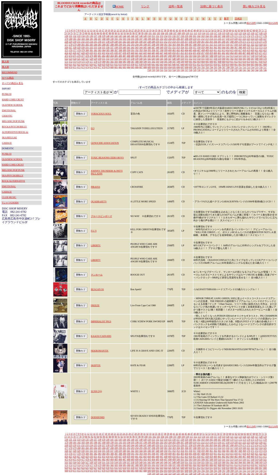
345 (145, 47)
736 (223, 70)
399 (166, 50)
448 (165, 53)
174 (248, 36)
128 (261, 33)
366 (232, 47)
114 (203, 33)
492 (145, 56)
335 (103, 47)
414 (228, 50)
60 (230, 30)
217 (223, 39)
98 (139, 33)
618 (261, 61)
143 (120, 36)
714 (252, 67)
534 (116, 58)
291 (124, 44)
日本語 (238, 18)
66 (248, 30)
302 (170, 44)
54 (212, 30)
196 (137, 39)
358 (198, 47)
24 (123, 30)
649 (186, 64)
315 (223, 44)
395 (149, 50)
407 (199, 50)
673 (83, 67)
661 (236, 64)
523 (70, 58)
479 (91, 56)
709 (232, 67)
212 (203, 39)
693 (166, 67)
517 (248, 56)
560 (223, 58)
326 (66, 47)
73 (65, 33)
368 (240, 47)
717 (265, 67)
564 (240, 58)
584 (120, 61)
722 (165, 70)
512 (228, 56)
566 (248, 58)
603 (199, 61)
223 (248, 39)
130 (66, 36)
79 (83, 33)
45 (186, 30)
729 (194, 70)
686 (137, 67)
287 (108, 44)
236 (99, 41)
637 (137, 64)
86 (104, 33)
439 (128, 53)
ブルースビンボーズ (101, 216)
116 (211, 33)
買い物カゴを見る (254, 6)
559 (219, 58)
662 (240, 64)
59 (227, 30)
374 (265, 47)
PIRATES (95, 187)
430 (91, 53)
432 (99, 53)
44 (183, 30)
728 (190, 70)
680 (112, 67)
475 (75, 56)
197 (141, 39)
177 (261, 36)
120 (228, 33)
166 (215, 36)
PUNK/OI (7, 94)
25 (127, 30)
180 (70, 39)
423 (265, 50)
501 (182, 56)
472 (265, 53)
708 (228, 67)
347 (153, 47)
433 (103, 53)
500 (178, 56)
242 (124, 41)
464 (232, 53)
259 (194, 41)
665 (252, 64)
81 (89, 33)
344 (141, 47)
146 (132, 36)
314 (219, 44)
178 (265, 36)
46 (188, 30)
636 (132, 64)
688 (145, 67)
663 (244, 64)
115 (207, 33)
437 (120, 53)
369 (244, 47)
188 (103, 39)
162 (198, 36)
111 (191, 33)
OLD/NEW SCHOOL (12, 105)
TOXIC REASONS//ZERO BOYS (107, 157)
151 (153, 36)
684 (128, 67)
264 (215, 41)
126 (252, 33)
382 (95, 50)
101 (150, 33)
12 (88, 30)
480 (95, 56)
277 (66, 44)
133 (79, 36)
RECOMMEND (9, 72)
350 (165, 47)
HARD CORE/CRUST (13, 99)
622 (74, 64)
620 (66, 64)
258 (190, 41)
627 (95, 64)
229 (70, 41)
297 (149, 44)
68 (253, 30)
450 (174, 53)
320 (244, 44)
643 (161, 64)
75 (71, 33)
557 (211, 58)
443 (145, 53)
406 (194, 50)
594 (161, 61)
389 (124, 50)
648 (182, 64)
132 (74, 36)
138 (99, 36)
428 (83, 53)
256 (182, 41)
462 (223, 53)
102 (154, 33)
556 (207, 58)
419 (248, 50)
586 (128, 61)
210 (194, 39)
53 (209, 30)
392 (137, 50)
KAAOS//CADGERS (101, 336)
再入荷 (5, 67)
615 (248, 61)
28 (135, 30)
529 (95, 58)
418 (244, 50)
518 (252, 56)
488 (128, 56)
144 (124, 36)
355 (186, 47)
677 (99, 67)
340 (124, 47)
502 (186, 56)
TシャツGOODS (10, 202)
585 (124, 61)
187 (99, 39)
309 (199, 44)
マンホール (97, 274)
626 (91, 64)
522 (66, 58)
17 (103, 30)
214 (211, 39)
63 (239, 30)
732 (207, 70)
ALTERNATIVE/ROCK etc (15, 132)
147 (137, 36)
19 (109, 30)
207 (182, 39)
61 (233, 30)
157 (178, 36)
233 (87, 41)
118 (220, 33)
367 (236, 47)
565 (244, 58)
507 (207, 56)
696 (178, 67)
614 (244, 61)
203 (166, 39)
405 (190, 50)
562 (232, 58)
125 (248, 33)
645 (170, 64)
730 (198, 70)
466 (240, 53)
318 (236, 44)
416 (236, 50)
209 (190, 39)
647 (178, 64)
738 (232, 70)
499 (174, 56)
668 (265, 64)
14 (94, 30)
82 (92, 33)
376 (70, 50)
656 (215, 64)
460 (215, 53)
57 (221, 30)
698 (186, 67)
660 (232, 64)
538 (132, 58)
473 (66, 56)
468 (248, 53)
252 (165, 41)
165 (211, 36)
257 (186, 41)
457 (203, 53)
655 (211, 64)
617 (256, 61)
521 (265, 56)
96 (133, 33)
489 (133, 56)
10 (82, 30)
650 (190, 64)
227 (265, 39)
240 (116, 41)
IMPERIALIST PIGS (101, 321)
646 (174, 64)
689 (149, 67)
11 (85, 30)
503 (190, 56)
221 (240, 39)
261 (203, 41)
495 (157, 56)
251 (161, 41)
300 (161, 44)
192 (120, 39)
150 (149, 36)
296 (145, 44)
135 (87, 36)
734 (215, 70)
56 (218, 30)
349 (161, 47)
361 (211, 47)
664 (248, 64)
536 (124, 58)
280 (79, 44)
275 (261, 41)
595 (166, 61)
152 (157, 36)
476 (79, 56)
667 (261, 64)
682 (120, 67)
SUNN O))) (96, 391)
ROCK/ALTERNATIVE (13, 181)
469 (252, 53)
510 (219, 56)
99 (142, 33)
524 (74, 58)
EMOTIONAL (9, 110)
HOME (118, 6)
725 (178, 70)
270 (240, 41)
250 (157, 41)
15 (97, 30)
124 (244, 33)
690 (153, 67)
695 (174, 67)
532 (107, 58)
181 (75, 39)
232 (83, 41)
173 (244, 36)
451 (178, 53)
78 (80, 33)
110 (187, 33)
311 (207, 44)
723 (170, 70)
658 (223, 64)
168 (223, 36)
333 (95, 47)
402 (178, 50)
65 (245, 30)
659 (228, 64)
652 (198, 64)
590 (145, 61)
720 (157, 70)
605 (207, 61)
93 (124, 33)
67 (251, 30)
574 (79, 61)
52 (206, 30)
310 (203, 44)
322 (252, 44)
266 (223, 41)
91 (118, 33)
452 (182, 53)
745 (261, 70)
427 (79, 53)
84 (98, 33)
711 (240, 67)
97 (136, 33)
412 (219, 50)
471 (261, 53)
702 (203, 67)
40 (171, 30)
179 (66, 39)
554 (198, 58)
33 (150, 30)
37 (162, 30)
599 (182, 61)
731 (203, 70)
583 (116, 61)
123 (240, 33)
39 (168, 30)
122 (236, 33)
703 (207, 67)
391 (133, 50)
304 (178, 44)
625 (87, 64)
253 (170, 41)
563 (236, 58)
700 (194, 67)
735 (219, 70)
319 (240, 44)
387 (116, 50)
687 (141, 67)
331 (87, 47)
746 (265, 70)
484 (112, 56)
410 (211, 50)
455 (194, 53)
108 (179, 33)
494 (153, 56)
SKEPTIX (95, 365)
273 (252, 41)
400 (170, 50)
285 (99, 44)
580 (103, 61)
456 (198, 53)
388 (120, 50)
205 (174, 39)
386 (112, 50)
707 (224, 67)
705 (215, 67)
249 (153, 41)
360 (207, 47)
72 (265, 30)
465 (236, 53)
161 (194, 36)
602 (194, 61)
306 (186, 44)
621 (70, 64)
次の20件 (273, 23)
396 (153, 50)
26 (129, 30)
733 (211, 70)
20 (112, 30)
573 (75, 61)
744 (256, 70)
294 (137, 44)
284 (95, 44)
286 (103, 44)
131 (70, 36)
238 (107, 41)
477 (83, 56)
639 (145, 64)
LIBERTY (96, 245)
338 (116, 47)
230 (74, 41)
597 (174, 61)
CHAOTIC (7, 116)
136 (91, 36)
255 (178, 41)
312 (211, 44)
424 (66, 53)
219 (232, 39)
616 (252, 61)
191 (116, 39)
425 (70, 53)
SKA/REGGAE (9, 137)
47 (192, 30)
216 (219, 39)
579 (99, 61)
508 (211, 56)
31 (144, 30)
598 (178, 61)
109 (183, 33)
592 (153, 61)
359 (203, 47)
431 (95, 53)
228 (66, 41)
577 (91, 61)
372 (256, 47)
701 (199, 67)
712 (244, 67)
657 (219, 64)
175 (252, 36)
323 (256, 44)
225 (256, 39)
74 (68, 33)
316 (228, 44)
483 (108, 56)
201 (157, 39)
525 (79, 58)
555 (203, 58)
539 (137, 58)
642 (157, 64)
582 (112, 61)
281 (83, 44)
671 (75, 67)
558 (215, 58)
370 (248, 47)
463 (228, 53)
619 (265, 61)
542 (149, 58)
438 (124, 53)
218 (228, 39)
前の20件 (251, 23)
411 (215, 50)
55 (215, 30)
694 (170, 67)
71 (262, 30)
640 (149, 64)
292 (128, 44)
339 (120, 47)
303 (174, 44)
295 (141, 44)
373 (261, 47)
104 (162, 33)
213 (207, 39)
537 (128, 58)
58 (224, 30)
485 (116, 56)
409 (207, 50)
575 (83, 61)
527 (87, 58)
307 (190, 44)
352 (174, 47)
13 (91, 30)
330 (83, 47)
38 (165, 30)
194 (128, 39)
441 (137, 53)
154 (165, 36)
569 (261, 58)
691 (157, 67)
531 (103, 58)
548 (174, 58)
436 (116, 53)
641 (153, 64)
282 (87, 44)
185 (91, 39)
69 (257, 30)
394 (145, 50)
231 (79, 41)
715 (256, 67)
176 (256, 36)
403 (182, 50)
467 (244, 53)
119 (224, 33)
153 (161, 36)
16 (100, 30)
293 (133, 44)
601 (190, 61)
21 (115, 30)
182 (79, 39)
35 (156, 30)
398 (161, 50)
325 (265, 44)
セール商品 (8, 77)
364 (223, 47)
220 (236, 39)
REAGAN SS (97, 289)
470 (256, 53)
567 (252, 58)
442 (141, 53)
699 (190, 67)
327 (70, 47)
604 (203, 61)
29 (138, 30)
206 (178, 39)
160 (190, 36)
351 (170, 47)
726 (182, 70)
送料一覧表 (176, 6)
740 (240, 70)
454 (190, 53)
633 (120, 64)
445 (153, 53)
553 (194, 58)
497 (166, 56)
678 (103, 67)
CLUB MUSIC (9, 197)
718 (149, 70)
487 (124, 56)
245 (137, 41)
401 (174, 50)
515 (240, 56)
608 (219, 61)
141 (112, 36)
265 (219, 41)
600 (186, 61)
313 (215, 44)
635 (128, 64)
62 (236, 30)
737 (228, 70)
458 (207, 53)
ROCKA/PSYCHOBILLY (14, 126)
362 (215, 47)
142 (116, 36)
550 (182, 58)
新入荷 (5, 61)
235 (95, 41)
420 (252, 50)
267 (228, 41)
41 (174, 30)
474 (70, 56)
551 (186, 58)
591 (149, 61)
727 (186, 70)
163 (203, 36)
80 (86, 33)
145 (128, 36)
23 (121, 30)
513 (232, 56)
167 (219, 36)
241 (120, 41)
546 (165, 58)
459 (211, 53)
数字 (226, 18)
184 (87, 39)
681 (116, 67)
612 (236, 61)
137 (95, 36)
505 (199, 56)
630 (107, 64)
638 (141, 64)
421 (256, 50)
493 (149, 56)
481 (99, 56)
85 (101, 33)
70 (259, 30)
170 (232, 36)
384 (103, 50)
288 (112, 44)
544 (157, 58)
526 (83, 58)
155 (170, 36)
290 (120, 44)
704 (211, 67)
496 (161, 56)
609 (224, 61)
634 (124, 64)
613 (240, 61)
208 (186, 39)
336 (107, 47)
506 (203, 56)
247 (145, 41)
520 (261, 56)
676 (95, 67)
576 (87, 61)
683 (124, 67)
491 (141, 56)
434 (107, 53)
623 (79, 64)
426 (74, 53)
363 (219, 47)
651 (194, 64)
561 (228, 58)
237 (103, 41)
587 (133, 61)
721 (161, 70)
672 (79, 67)
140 (107, 36)
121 (232, 33)
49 (197, 30)
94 (127, 33)
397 (157, 50)
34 (153, 30)
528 (91, 58)
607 (215, 61)
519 (256, 56)
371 (252, 47)
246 (141, 41)
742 (248, 70)
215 (215, 39)
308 (194, 44)
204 (170, 39)
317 (232, 44)
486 (120, 56)
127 (256, 33)
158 (182, 36)
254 (174, 41)
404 (186, 50)
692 (161, 67)
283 (91, 44)
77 (77, 33)
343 (137, 47)
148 (141, 36)
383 (99, 50)
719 (153, 70)
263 (211, 41)
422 (261, 50)
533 (112, 58)
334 (99, 47)
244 (132, 41)
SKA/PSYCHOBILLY (12, 175)
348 (157, 47)
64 (242, 30)
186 (95, 39)
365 (228, 47)
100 (146, 33)
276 (265, 41)
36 (159, 30)
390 (128, 50)
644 (165, 64)
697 (182, 67)
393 (141, 50)
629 (103, 64)
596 (170, 61)
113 (199, 33)
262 (207, 41)
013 (92, 128)
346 (149, 47)
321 (248, 44)
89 (113, 33)
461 (219, 53)
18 (106, 30)
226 (261, 39)
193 (124, 39)
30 (141, 30)
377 (75, 50)
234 (91, 41)
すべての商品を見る (12, 83)
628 (99, 64)
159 (186, 36)
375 (66, 50)
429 (87, 53)
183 (83, 39)
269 (236, 41)
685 (133, 67)
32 (147, 30)
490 (137, 56)
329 (79, 47)
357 (194, 47)
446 (157, 53)
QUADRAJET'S (98, 201)
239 (112, 41)
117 (215, 33)
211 (199, 39)
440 (132, 53)
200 (153, 39)
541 (145, 58)
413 (223, 50)
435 (112, 53)
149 (145, 36)
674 (87, 67)
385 (108, 50)
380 (87, 50)
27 (132, 30)
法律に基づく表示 (211, 6)
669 (66, 67)
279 (75, 44)
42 (177, 30)
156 (174, 36)
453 (186, 53)
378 (79, 50)
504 (194, 56)
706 (219, 67)
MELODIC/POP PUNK (13, 121)
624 (83, 64)
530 (99, 58)
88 (110, 33)
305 (182, 44)
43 (180, 30)
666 (256, 64)
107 (175, 33)
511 (224, 56)
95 (130, 33)
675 (91, 67)
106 (171, 33)
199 (149, 39)
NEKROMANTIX (99, 350)
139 (103, 36)
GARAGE (7, 143)
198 (145, 39)
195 (133, 39)
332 (91, 47)
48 (194, 30)
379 (83, 50)
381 (91, 50)
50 (200, 30)
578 (95, 61)
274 (256, 41)
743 (252, 70)
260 (198, 41)
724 (174, 70)
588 (137, 61)
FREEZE (95, 305)
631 (112, 64)
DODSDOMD (97, 417)
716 (261, 67)
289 (116, 44)
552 (190, 58)
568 (256, 58)
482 (103, 56)
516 (244, 56)
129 (265, 33)
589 (141, 61)
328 (74, 47)
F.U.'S (93, 230)
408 (203, 50)
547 (170, 58)
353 (178, 47)
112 (195, 33)
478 (87, 56)
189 (108, 39)
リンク (145, 6)
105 (166, 33)
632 (116, 64)
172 (240, 36)
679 (108, 67)
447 (161, 53)
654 (207, 64)
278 (70, 44)
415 (232, 50)
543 (153, 58)
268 (232, 41)
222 (244, 39)
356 (190, 47)
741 (244, 70)
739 (236, 70)
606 (211, 61)
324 (261, 44)
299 (157, 44)
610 (228, 61)
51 (203, 30)
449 (170, 53)
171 (236, 36)
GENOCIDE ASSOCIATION (105, 143)
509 (215, 56)
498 (170, 56)
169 (228, 36)
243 (128, 41)
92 (122, 33)
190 (112, 39)
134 (83, 36)
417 (240, 50)
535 (120, 58)
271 (244, 41)
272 (248, 41)
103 (158, 33)
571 (66, 61)
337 (112, 47)
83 (95, 33)
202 (161, 39)
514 (236, 56)
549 (178, 58)
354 (182, 47)
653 (203, 64)
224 (252, 39)
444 (149, 53)
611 (232, 61)
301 (166, 44)
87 (107, 33)
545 (161, 58)
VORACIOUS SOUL (101, 113)
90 (116, 33)
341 (128, 47)
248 (149, 41)
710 (236, 67)
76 (74, 33)
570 (265, 58)
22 (118, 30)
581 (108, 61)
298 (153, 44)
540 (141, 58)
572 (70, 61)
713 (248, 67)
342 (132, 47)
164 (207, 36)
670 (70, 67)
